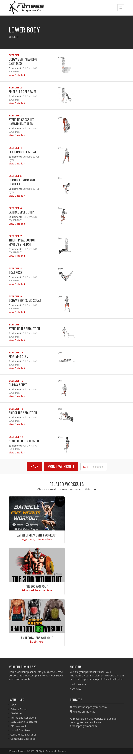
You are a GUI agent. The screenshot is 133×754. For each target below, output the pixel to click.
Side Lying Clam (19, 356)
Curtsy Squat (18, 384)
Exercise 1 (15, 55)
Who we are (79, 684)
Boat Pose (15, 272)
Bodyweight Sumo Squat (25, 300)
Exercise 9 (15, 296)
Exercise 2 (15, 87)
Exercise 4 (15, 147)
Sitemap (61, 751)
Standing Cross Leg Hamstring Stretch (21, 121)
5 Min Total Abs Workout (36, 637)
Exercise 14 (16, 436)
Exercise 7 (15, 236)
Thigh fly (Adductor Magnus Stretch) (22, 242)
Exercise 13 (16, 408)
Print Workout (61, 466)
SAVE (34, 466)
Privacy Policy (18, 709)
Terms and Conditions (23, 717)
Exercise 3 (15, 115)
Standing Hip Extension (24, 440)
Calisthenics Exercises (23, 734)
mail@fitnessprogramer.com (90, 707)
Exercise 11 (16, 352)
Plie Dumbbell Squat (22, 151)
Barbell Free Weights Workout (37, 535)
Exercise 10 (16, 324)
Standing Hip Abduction (24, 328)
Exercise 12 (16, 380)
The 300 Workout (36, 586)
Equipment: (15, 68)
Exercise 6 (15, 208)
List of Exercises (20, 730)
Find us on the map (84, 711)
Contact (76, 688)
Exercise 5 (15, 175)
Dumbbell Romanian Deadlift (22, 181)
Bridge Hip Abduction (23, 412)
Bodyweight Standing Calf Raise (23, 61)
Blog (13, 704)
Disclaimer (16, 713)
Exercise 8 (15, 268)
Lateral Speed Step (21, 212)
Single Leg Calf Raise (22, 91)
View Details (16, 75)
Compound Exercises (23, 738)
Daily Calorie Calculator (23, 721)
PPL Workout (18, 726)
